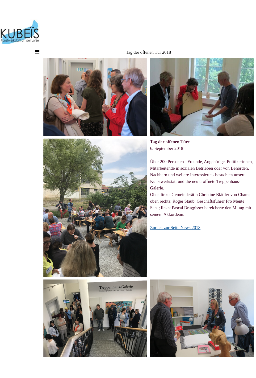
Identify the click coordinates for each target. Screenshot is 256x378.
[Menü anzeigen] (37, 51)
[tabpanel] (202, 185)
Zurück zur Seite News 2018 (175, 227)
